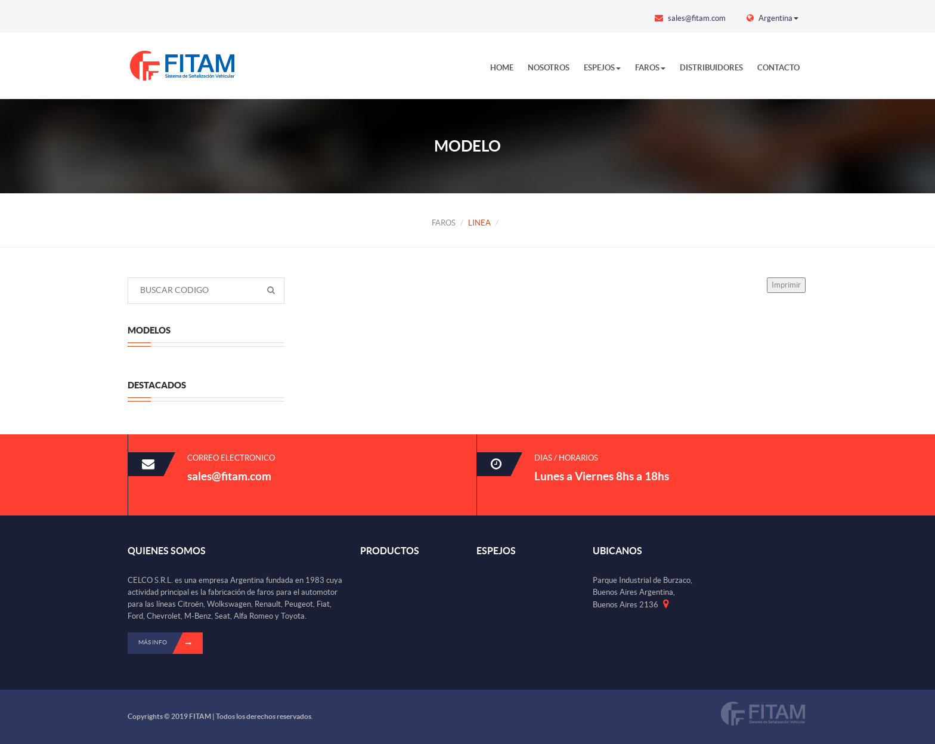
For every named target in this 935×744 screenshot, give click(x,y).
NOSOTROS (548, 67)
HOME (501, 67)
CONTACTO (778, 67)
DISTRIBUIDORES (711, 67)
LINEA (479, 222)
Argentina (772, 18)
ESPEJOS (602, 67)
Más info (170, 643)
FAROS (650, 67)
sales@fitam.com (690, 18)
